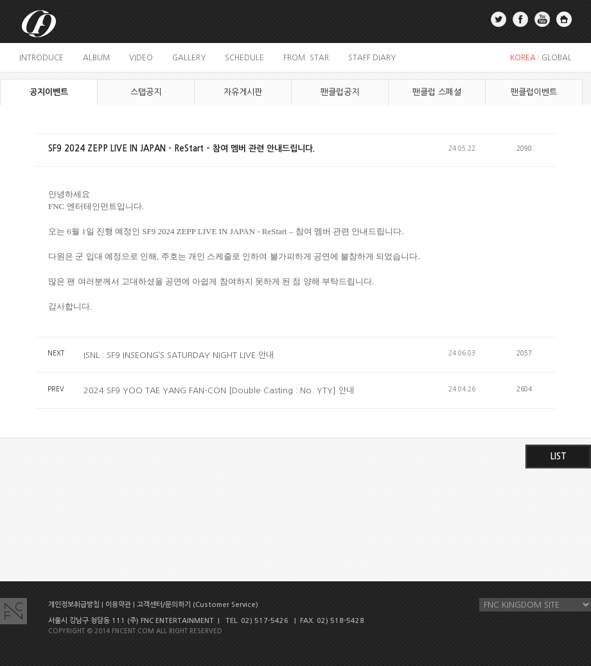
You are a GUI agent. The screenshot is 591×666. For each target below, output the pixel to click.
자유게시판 (243, 92)
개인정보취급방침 (74, 604)
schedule (244, 58)
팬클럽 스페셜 (436, 92)
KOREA (523, 58)
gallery (189, 58)
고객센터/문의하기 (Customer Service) (197, 604)
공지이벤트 (49, 92)
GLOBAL (557, 58)
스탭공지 (145, 92)
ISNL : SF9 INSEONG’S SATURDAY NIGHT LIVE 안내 (179, 355)
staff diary (372, 58)
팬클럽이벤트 (534, 92)
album (96, 58)
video (141, 58)
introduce (41, 58)
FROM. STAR (306, 58)
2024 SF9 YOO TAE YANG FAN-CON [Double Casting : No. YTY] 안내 (219, 390)
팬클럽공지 (340, 92)
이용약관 (118, 604)
